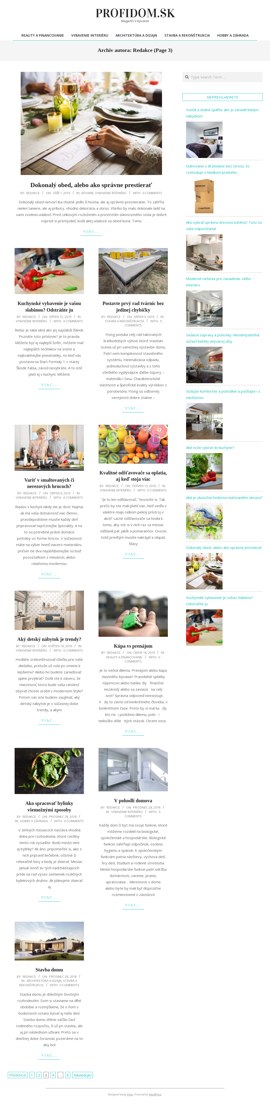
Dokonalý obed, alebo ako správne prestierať (91, 185)
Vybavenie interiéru (110, 193)
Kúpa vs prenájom (133, 646)
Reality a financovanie (124, 657)
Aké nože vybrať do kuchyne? (210, 447)
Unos (130, 1094)
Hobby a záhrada (34, 821)
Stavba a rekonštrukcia (124, 321)
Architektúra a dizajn (44, 980)
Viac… (91, 231)
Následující (82, 1075)
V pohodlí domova (133, 800)
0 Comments (152, 193)
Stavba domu (49, 969)
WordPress (155, 1094)
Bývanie (87, 193)
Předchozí (17, 1075)
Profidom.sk (135, 13)
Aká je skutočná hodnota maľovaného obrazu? (224, 497)
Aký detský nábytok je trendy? (49, 639)
